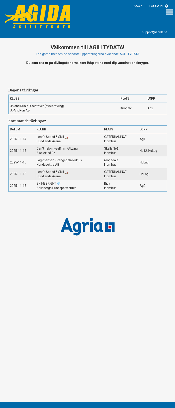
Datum (15, 129)
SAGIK (138, 6)
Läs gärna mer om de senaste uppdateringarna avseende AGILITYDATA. (88, 54)
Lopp (151, 98)
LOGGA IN (156, 6)
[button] (166, 6)
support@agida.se (154, 32)
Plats (125, 98)
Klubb (14, 98)
